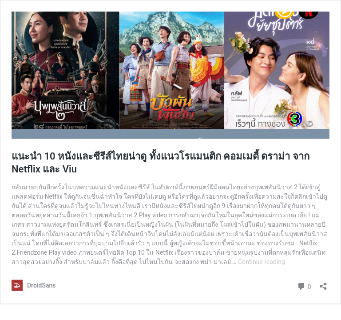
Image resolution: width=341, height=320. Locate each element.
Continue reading (261, 261)
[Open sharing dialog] (323, 283)
